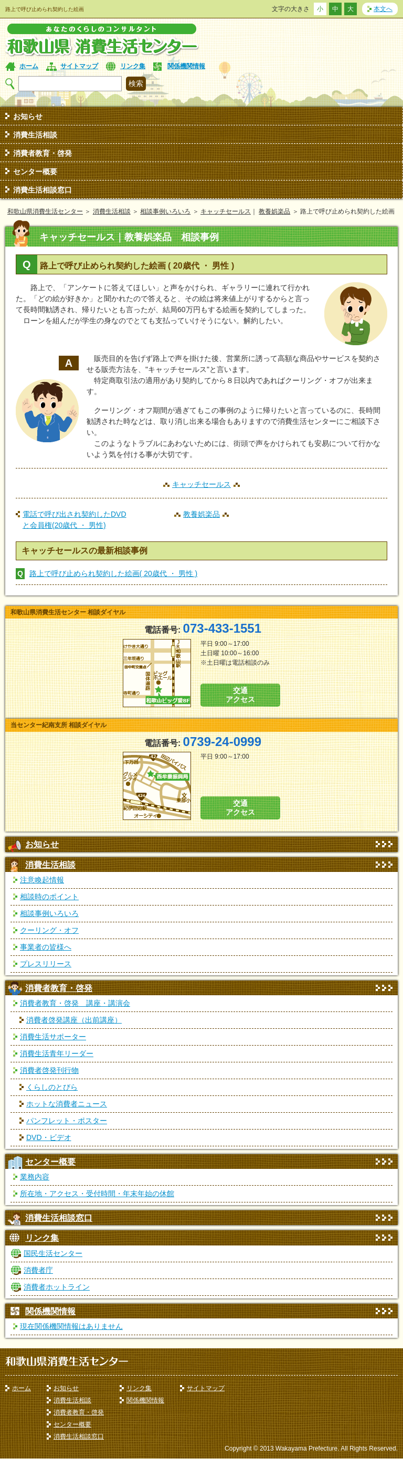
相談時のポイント (49, 896)
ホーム (28, 66)
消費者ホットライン (57, 1287)
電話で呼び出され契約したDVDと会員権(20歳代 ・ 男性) (74, 519)
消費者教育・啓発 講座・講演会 (75, 1003)
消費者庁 (38, 1270)
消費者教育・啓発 (42, 153)
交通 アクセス (240, 695)
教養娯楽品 (274, 211)
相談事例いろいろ (165, 211)
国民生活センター (53, 1253)
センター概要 (35, 171)
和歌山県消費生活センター (45, 211)
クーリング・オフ (49, 930)
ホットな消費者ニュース (66, 1104)
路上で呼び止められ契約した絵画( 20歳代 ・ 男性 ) (113, 573)
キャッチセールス (225, 211)
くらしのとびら (52, 1087)
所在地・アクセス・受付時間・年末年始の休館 (97, 1193)
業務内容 (34, 1177)
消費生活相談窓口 (42, 190)
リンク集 (132, 66)
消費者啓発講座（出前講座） (74, 1020)
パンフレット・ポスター (66, 1120)
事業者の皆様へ (45, 947)
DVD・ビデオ (48, 1137)
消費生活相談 (35, 135)
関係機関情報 (186, 66)
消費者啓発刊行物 (49, 1070)
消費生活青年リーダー (56, 1053)
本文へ (383, 9)
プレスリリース (45, 964)
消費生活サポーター (53, 1036)
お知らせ (28, 116)
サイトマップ (79, 66)
